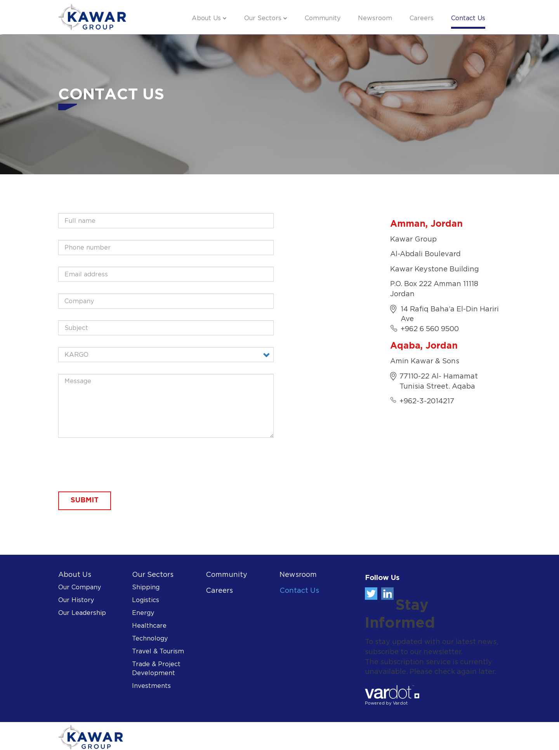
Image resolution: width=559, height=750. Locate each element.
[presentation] (117, 465)
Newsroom (375, 18)
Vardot (400, 703)
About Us (206, 18)
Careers (422, 18)
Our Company (79, 587)
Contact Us (468, 18)
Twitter (371, 593)
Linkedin (387, 593)
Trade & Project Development (156, 668)
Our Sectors (262, 18)
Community (322, 18)
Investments (151, 686)
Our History (76, 600)
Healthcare (149, 626)
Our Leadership (82, 613)
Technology (150, 639)
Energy (143, 613)
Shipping (146, 587)
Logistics (145, 600)
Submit (85, 500)
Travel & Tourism (158, 652)
